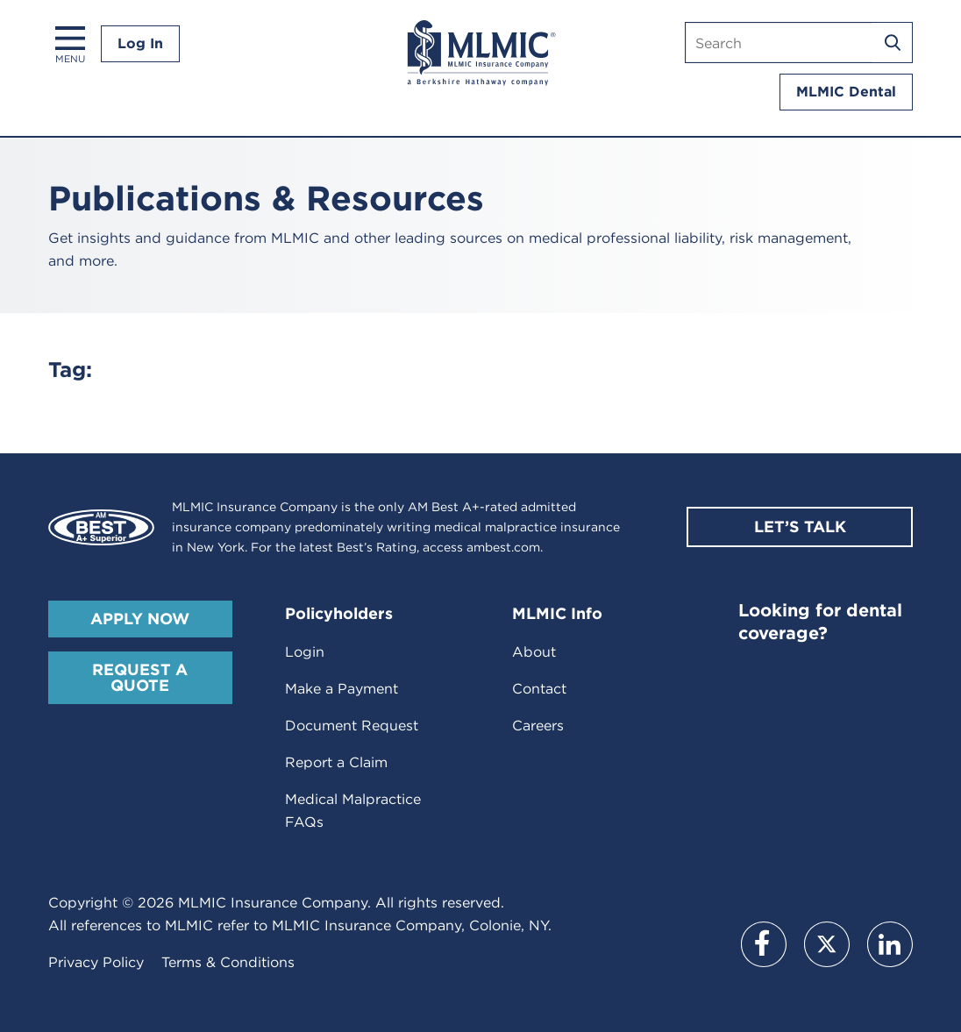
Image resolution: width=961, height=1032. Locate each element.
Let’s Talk (800, 526)
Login (304, 652)
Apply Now (139, 618)
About (534, 652)
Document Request (351, 725)
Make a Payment (341, 688)
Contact (539, 688)
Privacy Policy (96, 962)
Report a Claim (336, 762)
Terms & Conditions (228, 962)
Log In (140, 43)
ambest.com (503, 547)
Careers (538, 725)
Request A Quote (140, 677)
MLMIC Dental (846, 91)
